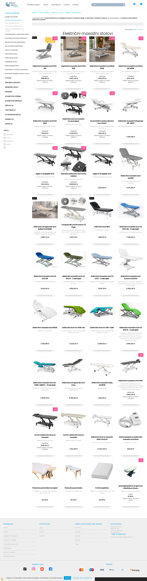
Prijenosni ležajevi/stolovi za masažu (14, 30)
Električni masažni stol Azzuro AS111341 (131, 277)
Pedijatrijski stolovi (11, 62)
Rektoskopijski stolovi (12, 66)
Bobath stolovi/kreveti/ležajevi (15, 42)
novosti (41, 532)
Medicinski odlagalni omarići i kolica (17, 73)
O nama (66, 5)
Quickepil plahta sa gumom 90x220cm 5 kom (131, 487)
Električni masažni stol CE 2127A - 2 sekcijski (73, 277)
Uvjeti (77, 544)
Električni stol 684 (102, 227)
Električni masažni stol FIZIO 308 (73, 67)
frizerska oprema (9, 556)
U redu (67, 578)
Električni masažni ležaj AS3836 (102, 384)
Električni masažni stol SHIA (131, 380)
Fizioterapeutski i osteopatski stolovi (17, 34)
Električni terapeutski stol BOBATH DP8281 (45, 228)
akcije (41, 528)
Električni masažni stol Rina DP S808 (131, 67)
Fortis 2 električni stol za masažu (44, 436)
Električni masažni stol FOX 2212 (45, 122)
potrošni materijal (9, 552)
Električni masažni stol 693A (45, 327)
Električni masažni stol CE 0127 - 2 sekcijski (102, 277)
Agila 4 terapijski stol (45, 174)
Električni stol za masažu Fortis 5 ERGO (73, 120)
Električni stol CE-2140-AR (73, 327)
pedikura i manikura (10, 536)
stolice (6, 532)
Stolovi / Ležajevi (44, 12)
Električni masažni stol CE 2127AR (45, 277)
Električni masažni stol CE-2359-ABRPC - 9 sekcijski (45, 384)
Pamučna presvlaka (73, 488)
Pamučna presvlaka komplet (45, 488)
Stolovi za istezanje (11, 50)
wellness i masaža (10, 540)
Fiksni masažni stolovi (12, 23)
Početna (34, 12)
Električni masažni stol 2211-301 (45, 67)
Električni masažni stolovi (13, 20)
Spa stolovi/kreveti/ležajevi (14, 46)
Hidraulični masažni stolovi (14, 26)
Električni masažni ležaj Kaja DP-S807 (130, 122)
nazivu (140, 29)
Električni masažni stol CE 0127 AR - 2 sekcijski (131, 228)
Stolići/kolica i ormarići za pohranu (16, 69)
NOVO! (34, 38)
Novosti (77, 540)
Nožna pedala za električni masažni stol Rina (130, 438)
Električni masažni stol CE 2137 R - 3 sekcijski (131, 328)
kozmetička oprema (10, 544)
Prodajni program (33, 5)
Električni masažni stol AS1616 (131, 177)
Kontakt (75, 5)
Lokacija (77, 532)
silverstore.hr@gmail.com (124, 537)
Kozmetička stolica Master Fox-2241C (102, 122)
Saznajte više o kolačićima (82, 578)
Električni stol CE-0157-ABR (102, 327)
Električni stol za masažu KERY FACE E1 (102, 438)
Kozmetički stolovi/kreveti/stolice (16, 38)
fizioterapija (7, 548)
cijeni (135, 29)
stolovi (6, 528)
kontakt (41, 536)
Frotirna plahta (102, 488)
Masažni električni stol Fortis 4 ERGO (73, 175)
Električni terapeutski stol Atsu (73, 384)
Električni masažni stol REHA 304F (102, 67)
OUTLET (45, 5)
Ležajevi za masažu (11, 17)
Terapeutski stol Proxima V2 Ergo (73, 226)
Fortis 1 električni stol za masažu (73, 436)
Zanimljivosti (55, 5)
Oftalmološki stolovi (11, 58)
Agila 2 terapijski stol (102, 174)
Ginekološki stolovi (11, 54)
